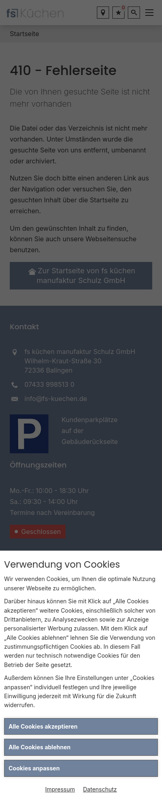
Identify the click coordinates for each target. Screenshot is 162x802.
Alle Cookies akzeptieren (43, 726)
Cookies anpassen (34, 768)
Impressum (60, 789)
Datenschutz (100, 789)
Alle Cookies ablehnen (39, 747)
